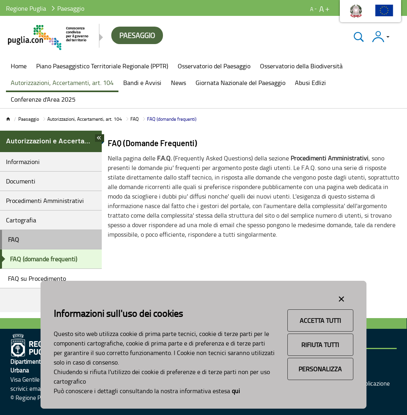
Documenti (20, 181)
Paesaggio (28, 119)
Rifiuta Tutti (320, 344)
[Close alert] (341, 297)
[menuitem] (18, 66)
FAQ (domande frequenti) (43, 259)
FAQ (134, 119)
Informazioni (23, 161)
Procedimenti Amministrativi (45, 200)
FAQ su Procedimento (37, 278)
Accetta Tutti (320, 320)
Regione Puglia (26, 8)
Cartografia (21, 220)
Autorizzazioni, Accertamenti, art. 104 (84, 119)
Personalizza (320, 369)
